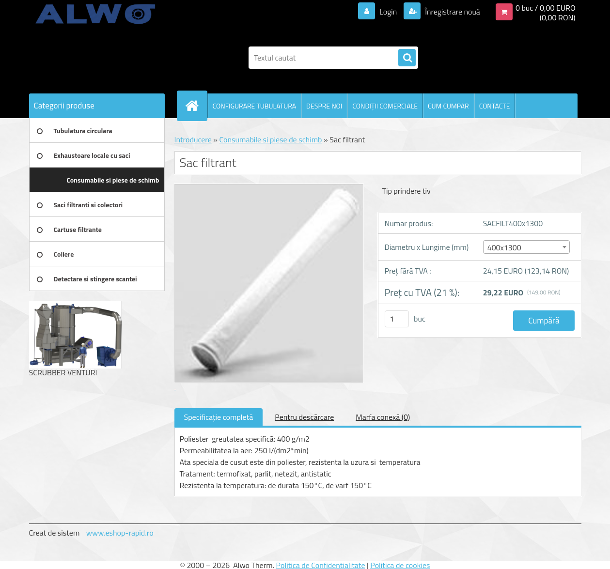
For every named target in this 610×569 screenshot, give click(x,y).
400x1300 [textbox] (504, 247)
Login (388, 11)
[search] (407, 58)
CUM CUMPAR (448, 106)
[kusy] (397, 318)
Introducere (193, 139)
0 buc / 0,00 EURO (546, 8)
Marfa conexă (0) (383, 417)
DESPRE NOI (324, 106)
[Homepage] (196, 105)
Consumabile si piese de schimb (270, 139)
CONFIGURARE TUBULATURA (255, 106)
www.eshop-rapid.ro (120, 532)
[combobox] (526, 247)
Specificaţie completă (218, 417)
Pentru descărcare (304, 417)
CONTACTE (494, 106)
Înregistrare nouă (451, 11)
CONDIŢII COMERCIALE (385, 106)
